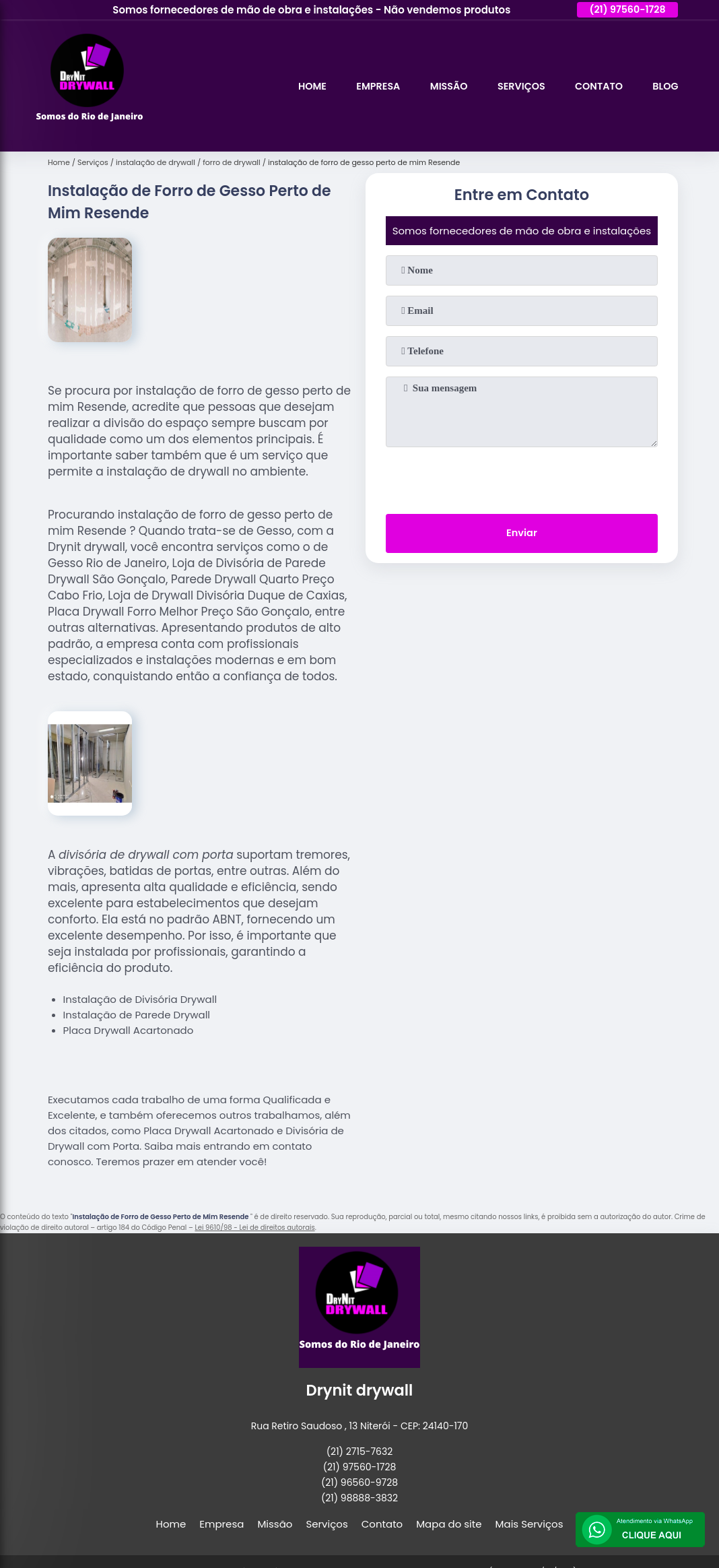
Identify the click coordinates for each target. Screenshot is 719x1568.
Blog (664, 86)
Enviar (521, 534)
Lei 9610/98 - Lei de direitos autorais (254, 1227)
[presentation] (521, 477)
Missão (440, 86)
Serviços (516, 86)
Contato (596, 86)
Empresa (368, 86)
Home (300, 86)
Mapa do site (448, 1524)
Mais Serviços (529, 1524)
